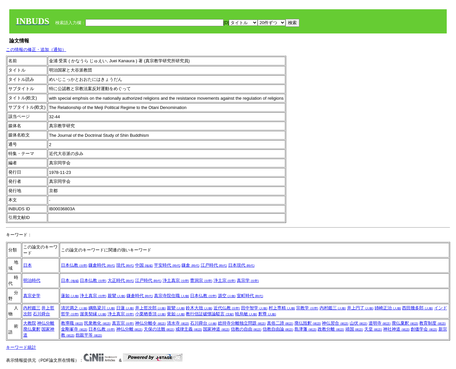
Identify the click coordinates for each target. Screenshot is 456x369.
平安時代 (167, 265)
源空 (227, 295)
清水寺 (178, 323)
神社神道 (396, 329)
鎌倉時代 (101, 265)
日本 (27, 265)
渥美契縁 (93, 313)
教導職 (72, 323)
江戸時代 (214, 265)
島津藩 (305, 329)
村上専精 (282, 307)
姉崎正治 (388, 307)
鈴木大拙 (199, 307)
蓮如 (70, 295)
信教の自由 (246, 329)
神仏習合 (335, 323)
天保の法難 (159, 329)
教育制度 (432, 323)
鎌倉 (190, 265)
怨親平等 (89, 335)
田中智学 (254, 307)
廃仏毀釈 (307, 323)
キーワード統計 (21, 347)
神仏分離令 (150, 323)
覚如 (176, 313)
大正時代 (121, 280)
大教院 (29, 323)
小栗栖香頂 (150, 313)
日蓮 (125, 307)
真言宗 (123, 323)
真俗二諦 (280, 323)
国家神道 (216, 329)
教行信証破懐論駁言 (210, 313)
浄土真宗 (176, 280)
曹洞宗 (201, 280)
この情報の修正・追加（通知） (36, 49)
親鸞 (117, 295)
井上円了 (360, 307)
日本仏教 (74, 265)
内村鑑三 (31, 307)
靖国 (354, 329)
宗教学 (307, 307)
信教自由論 (278, 329)
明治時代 (31, 280)
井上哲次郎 (150, 307)
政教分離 (331, 329)
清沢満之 (74, 307)
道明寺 (380, 323)
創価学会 (424, 329)
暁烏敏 (246, 313)
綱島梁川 (101, 307)
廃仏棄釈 (31, 329)
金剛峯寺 (74, 329)
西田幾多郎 (417, 307)
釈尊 (267, 313)
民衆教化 (97, 323)
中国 (144, 265)
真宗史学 (31, 295)
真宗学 (248, 280)
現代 (125, 265)
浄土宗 (225, 280)
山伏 (359, 323)
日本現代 (241, 265)
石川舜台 (41, 313)
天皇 (373, 329)
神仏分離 (45, 323)
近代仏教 (227, 307)
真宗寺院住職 (171, 295)
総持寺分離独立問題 (242, 323)
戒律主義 (189, 329)
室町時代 (250, 295)
